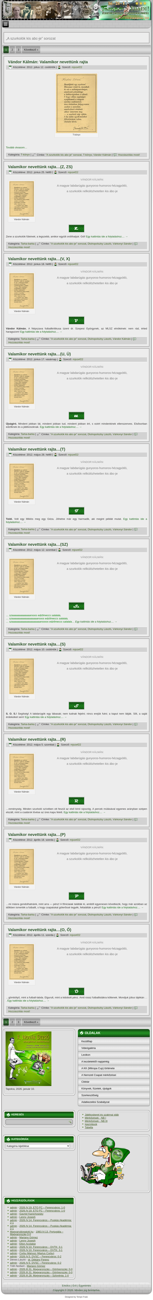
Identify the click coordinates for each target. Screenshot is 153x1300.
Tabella (89, 1127)
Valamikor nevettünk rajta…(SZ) (38, 544)
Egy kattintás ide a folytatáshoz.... (107, 236)
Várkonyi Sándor (122, 243)
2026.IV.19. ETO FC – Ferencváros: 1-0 (42, 1207)
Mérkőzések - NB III (96, 1121)
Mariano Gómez (28, 1237)
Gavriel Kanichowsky (31, 1213)
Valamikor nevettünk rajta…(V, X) (39, 259)
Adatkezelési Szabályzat (95, 1101)
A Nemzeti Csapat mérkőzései (98, 1075)
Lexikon (85, 1054)
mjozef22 (77, 67)
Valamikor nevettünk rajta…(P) (37, 834)
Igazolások (91, 1124)
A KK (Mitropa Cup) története (98, 1068)
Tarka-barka (27, 243)
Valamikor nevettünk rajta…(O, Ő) (39, 930)
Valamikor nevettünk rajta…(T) (36, 449)
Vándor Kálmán (102, 154)
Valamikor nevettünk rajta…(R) (37, 739)
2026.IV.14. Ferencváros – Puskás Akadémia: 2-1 (41, 1221)
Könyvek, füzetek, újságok (96, 1088)
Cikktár (85, 1081)
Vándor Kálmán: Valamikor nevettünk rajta (48, 62)
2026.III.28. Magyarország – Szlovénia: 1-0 (44, 1275)
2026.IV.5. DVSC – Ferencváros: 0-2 (40, 1256)
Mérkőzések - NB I (95, 1117)
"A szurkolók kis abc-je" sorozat (63, 154)
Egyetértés (85, 1285)
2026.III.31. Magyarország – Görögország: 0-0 (46, 1269)
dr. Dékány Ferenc (38, 1259)
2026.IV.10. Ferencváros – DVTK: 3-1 (40, 1246)
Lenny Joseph (27, 1217)
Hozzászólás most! (129, 154)
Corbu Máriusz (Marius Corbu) (36, 1253)
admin (13, 1207)
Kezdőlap (86, 1041)
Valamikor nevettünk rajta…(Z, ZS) (40, 167)
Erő (74, 1285)
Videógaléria (88, 1048)
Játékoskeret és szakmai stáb (102, 1114)
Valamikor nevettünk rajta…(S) (37, 644)
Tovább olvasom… (16, 147)
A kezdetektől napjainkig (95, 1061)
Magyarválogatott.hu (21, 1231)
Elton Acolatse (27, 1243)
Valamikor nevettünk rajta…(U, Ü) (39, 354)
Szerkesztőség (89, 1095)
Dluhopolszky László (99, 243)
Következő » (31, 49)
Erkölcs (66, 1285)
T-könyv (25, 154)
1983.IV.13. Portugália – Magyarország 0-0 (36, 1233)
